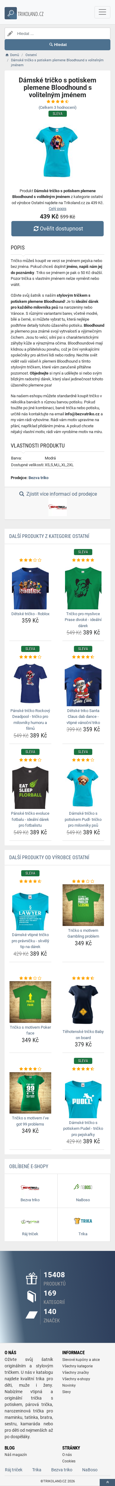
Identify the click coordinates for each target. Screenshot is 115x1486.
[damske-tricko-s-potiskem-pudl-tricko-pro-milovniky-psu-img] (83, 786)
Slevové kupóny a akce (81, 1360)
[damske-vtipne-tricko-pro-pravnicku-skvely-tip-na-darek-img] (30, 907)
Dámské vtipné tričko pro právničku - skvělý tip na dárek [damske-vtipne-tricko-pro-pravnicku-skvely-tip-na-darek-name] (30, 940)
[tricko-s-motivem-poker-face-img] (30, 1002)
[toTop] (107, 1482)
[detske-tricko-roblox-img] (30, 586)
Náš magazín (16, 1455)
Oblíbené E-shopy (28, 1166)
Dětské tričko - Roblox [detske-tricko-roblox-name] (30, 614)
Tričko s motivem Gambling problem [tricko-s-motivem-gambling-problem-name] (83, 933)
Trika (36, 1469)
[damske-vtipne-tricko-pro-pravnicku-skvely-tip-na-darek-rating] (30, 881)
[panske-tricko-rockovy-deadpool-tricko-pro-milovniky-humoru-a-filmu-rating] (30, 657)
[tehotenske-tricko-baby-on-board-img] (83, 1004)
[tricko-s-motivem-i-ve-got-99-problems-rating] (30, 1069)
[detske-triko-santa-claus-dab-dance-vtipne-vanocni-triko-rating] (83, 657)
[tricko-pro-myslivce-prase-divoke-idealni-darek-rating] (83, 560)
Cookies (68, 1461)
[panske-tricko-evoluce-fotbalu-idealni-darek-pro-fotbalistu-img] (30, 786)
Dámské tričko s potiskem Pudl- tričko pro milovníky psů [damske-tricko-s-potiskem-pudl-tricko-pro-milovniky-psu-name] (83, 819)
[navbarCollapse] (102, 12)
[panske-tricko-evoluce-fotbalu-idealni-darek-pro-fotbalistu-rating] (30, 760)
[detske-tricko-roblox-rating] (30, 560)
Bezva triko (38, 477)
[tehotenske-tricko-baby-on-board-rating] (83, 978)
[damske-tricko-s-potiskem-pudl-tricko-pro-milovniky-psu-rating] (83, 760)
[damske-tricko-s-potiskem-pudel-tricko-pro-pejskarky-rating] (83, 1069)
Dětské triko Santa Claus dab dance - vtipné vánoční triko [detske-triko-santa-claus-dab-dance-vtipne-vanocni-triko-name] (83, 716)
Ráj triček (13, 1469)
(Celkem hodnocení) (58, 107)
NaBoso (90, 1469)
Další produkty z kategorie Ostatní (49, 536)
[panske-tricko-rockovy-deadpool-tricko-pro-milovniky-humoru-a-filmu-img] (30, 683)
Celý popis (58, 208)
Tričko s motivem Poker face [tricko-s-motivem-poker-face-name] (30, 1030)
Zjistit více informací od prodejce (57, 503)
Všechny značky (75, 1372)
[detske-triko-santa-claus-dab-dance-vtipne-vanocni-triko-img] (83, 683)
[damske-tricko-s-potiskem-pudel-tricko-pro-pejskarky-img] (83, 1095)
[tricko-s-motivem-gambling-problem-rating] (83, 881)
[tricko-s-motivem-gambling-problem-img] (83, 905)
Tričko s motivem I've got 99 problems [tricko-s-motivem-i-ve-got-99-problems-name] (30, 1121)
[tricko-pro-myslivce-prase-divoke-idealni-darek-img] (83, 586)
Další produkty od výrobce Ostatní (49, 857)
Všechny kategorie (77, 1366)
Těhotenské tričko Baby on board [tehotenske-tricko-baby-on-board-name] (83, 1034)
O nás (67, 1455)
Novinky (69, 1385)
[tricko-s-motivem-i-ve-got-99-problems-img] (30, 1093)
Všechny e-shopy (76, 1379)
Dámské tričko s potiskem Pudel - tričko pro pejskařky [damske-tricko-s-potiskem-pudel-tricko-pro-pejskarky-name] (83, 1128)
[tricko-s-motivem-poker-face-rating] (30, 978)
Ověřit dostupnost (57, 228)
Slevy (66, 1392)
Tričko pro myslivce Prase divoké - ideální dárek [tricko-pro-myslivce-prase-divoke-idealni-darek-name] (83, 620)
